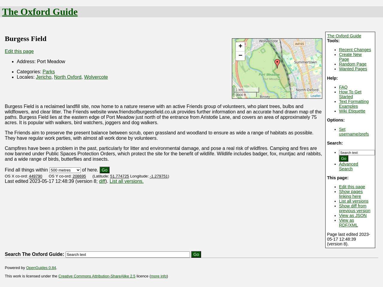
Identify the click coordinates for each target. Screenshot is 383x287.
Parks (48, 71)
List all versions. (127, 181)
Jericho (43, 77)
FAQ (343, 87)
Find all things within (26, 169)
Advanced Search (348, 166)
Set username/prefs (354, 131)
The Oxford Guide (39, 11)
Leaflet (315, 96)
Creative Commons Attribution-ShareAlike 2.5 (96, 276)
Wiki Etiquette (352, 111)
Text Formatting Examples (354, 104)
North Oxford (68, 77)
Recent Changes (355, 49)
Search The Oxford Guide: (34, 254)
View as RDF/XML (348, 222)
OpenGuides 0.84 (41, 267)
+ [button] (240, 46)
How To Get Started (350, 94)
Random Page (353, 64)
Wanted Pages (353, 68)
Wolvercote (96, 77)
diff (102, 181)
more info (159, 276)
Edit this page (352, 186)
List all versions (353, 201)
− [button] (240, 55)
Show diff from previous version (354, 208)
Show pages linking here (351, 194)
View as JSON (353, 215)
